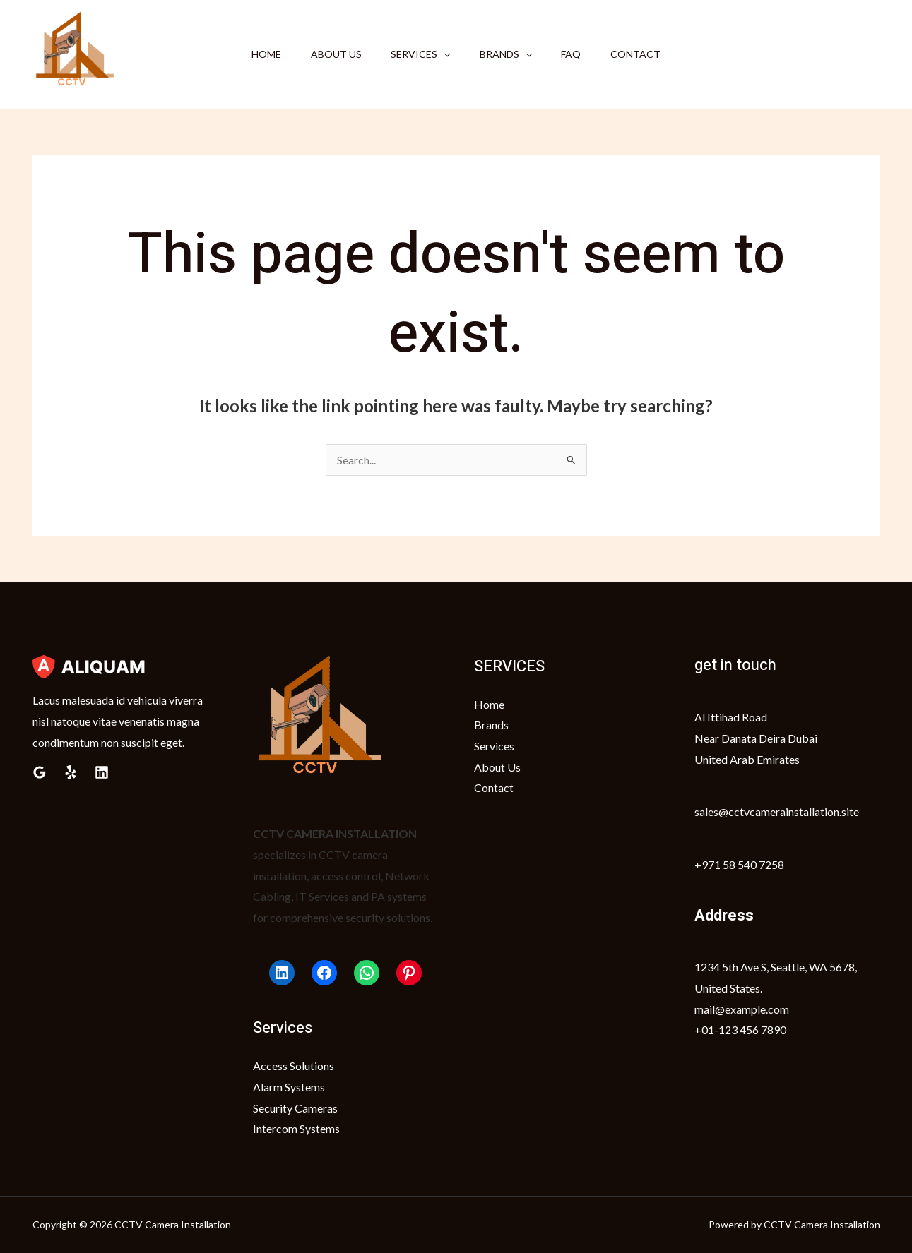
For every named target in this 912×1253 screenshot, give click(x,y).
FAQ (578, 54)
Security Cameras (295, 1108)
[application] (441, 54)
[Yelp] (71, 772)
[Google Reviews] (39, 772)
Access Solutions (293, 1065)
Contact (647, 54)
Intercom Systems (296, 1129)
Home (255, 54)
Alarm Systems (289, 1086)
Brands (508, 54)
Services (418, 54)
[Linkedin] (102, 772)
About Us (329, 54)
